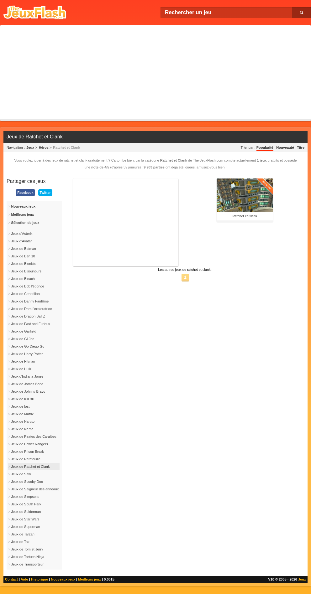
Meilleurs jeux (89, 579)
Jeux (302, 579)
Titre (300, 147)
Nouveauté (285, 147)
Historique (39, 579)
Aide (24, 579)
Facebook (25, 192)
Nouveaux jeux (63, 579)
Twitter (45, 192)
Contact (11, 579)
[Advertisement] (155, 72)
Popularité (264, 147)
